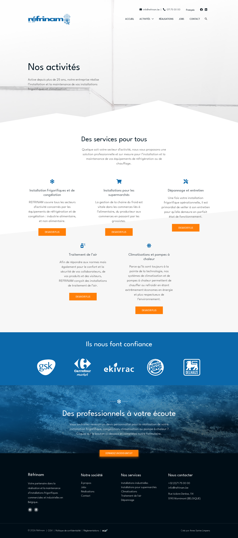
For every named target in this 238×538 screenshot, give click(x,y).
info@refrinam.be (149, 10)
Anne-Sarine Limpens (200, 531)
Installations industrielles (134, 483)
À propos (86, 483)
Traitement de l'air (131, 496)
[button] (205, 18)
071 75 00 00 (171, 10)
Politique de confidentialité (68, 531)
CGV (50, 531)
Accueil (129, 19)
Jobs (181, 19)
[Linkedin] (206, 9)
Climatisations (129, 491)
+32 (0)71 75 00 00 (179, 483)
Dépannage (127, 500)
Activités (144, 19)
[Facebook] (201, 9)
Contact (195, 19)
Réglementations (91, 531)
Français (190, 10)
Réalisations (166, 19)
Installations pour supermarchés (139, 487)
